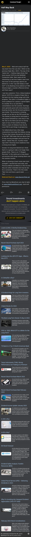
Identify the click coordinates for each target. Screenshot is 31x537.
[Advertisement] (15, 48)
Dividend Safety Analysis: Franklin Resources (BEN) (12, 465)
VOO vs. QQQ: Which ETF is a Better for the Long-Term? (15, 332)
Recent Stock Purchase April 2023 (12, 243)
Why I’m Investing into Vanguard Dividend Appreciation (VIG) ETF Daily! (14, 500)
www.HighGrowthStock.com (13, 184)
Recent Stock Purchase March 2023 (13, 376)
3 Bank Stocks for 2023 (9, 306)
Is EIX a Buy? (5, 432)
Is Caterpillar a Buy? (7, 278)
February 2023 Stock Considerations (13, 521)
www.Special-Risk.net (22, 177)
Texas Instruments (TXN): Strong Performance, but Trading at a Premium (14, 363)
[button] (28, 533)
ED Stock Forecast (7, 446)
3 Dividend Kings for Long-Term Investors (14, 292)
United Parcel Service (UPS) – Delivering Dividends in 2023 (14, 482)
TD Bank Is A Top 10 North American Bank (15, 346)
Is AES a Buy (5, 419)
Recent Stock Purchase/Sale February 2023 (13, 391)
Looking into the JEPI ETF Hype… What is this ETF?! (14, 257)
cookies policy (17, 535)
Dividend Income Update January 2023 (14, 405)
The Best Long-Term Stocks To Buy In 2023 (15, 318)
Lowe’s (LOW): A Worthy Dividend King (13, 228)
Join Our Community (15, 217)
